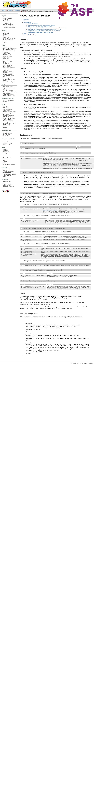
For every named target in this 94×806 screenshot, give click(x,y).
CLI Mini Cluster (7, 32)
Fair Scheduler (6, 110)
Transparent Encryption (8, 75)
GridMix (5, 161)
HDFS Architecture (7, 56)
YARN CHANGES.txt (8, 175)
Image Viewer (6, 58)
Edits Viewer (6, 57)
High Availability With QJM (9, 49)
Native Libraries (6, 33)
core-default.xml (7, 181)
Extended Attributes (7, 74)
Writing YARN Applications (9, 118)
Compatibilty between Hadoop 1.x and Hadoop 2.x (9, 91)
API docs (5, 170)
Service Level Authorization (9, 38)
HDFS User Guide (7, 47)
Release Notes (6, 169)
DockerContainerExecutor (9, 123)
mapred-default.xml (7, 184)
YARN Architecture (7, 107)
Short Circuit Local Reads (9, 67)
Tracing (4, 42)
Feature (26, 21)
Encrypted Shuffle (7, 93)
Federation (5, 52)
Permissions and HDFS (8, 60)
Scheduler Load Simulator (9, 164)
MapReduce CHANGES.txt (9, 174)
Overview (5, 16)
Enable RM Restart (32, 24)
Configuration (6, 151)
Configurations (27, 22)
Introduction (6, 132)
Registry (5, 127)
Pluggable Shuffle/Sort (8, 94)
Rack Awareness (7, 35)
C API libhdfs (6, 63)
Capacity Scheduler (7, 109)
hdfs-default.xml (6, 182)
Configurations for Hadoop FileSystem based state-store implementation (46, 28)
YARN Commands (7, 119)
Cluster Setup (6, 19)
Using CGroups (6, 124)
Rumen (4, 163)
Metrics (4, 176)
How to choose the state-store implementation (39, 26)
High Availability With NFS (9, 51)
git (23, 11)
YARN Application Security (9, 122)
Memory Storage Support (9, 82)
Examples (5, 150)
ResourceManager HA (8, 113)
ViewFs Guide (6, 53)
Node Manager (6, 134)
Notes (25, 33)
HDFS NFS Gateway (8, 71)
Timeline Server (6, 135)
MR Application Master (8, 100)
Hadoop (10, 10)
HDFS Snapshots (7, 54)
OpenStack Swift (7, 144)
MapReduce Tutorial (8, 86)
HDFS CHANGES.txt (8, 172)
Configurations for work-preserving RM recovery (40, 32)
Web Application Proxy (8, 115)
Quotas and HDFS (7, 61)
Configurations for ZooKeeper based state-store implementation (44, 29)
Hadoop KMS (6, 41)
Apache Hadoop (30, 11)
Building (5, 153)
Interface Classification (8, 26)
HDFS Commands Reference (10, 48)
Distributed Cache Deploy (9, 95)
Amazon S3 (5, 141)
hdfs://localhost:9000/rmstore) (50, 211)
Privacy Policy (90, 373)
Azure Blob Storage (7, 143)
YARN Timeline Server (8, 116)
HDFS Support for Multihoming (7, 77)
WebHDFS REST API (8, 65)
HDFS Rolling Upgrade (8, 72)
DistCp (4, 160)
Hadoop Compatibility (8, 24)
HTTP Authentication (8, 39)
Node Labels (6, 114)
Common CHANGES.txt (8, 171)
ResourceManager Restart (9, 111)
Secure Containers (7, 125)
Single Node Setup (7, 18)
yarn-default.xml (7, 185)
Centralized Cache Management (7, 69)
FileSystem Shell (7, 23)
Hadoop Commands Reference (7, 21)
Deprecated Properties (8, 186)
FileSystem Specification (9, 27)
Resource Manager (7, 133)
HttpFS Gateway (7, 66)
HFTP (4, 62)
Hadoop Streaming (7, 157)
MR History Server (7, 101)
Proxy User (5, 34)
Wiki (19, 11)
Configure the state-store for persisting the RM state (41, 25)
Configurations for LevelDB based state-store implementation (43, 30)
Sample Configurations (30, 35)
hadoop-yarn (17, 10)
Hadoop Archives (7, 159)
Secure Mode (6, 37)
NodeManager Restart (8, 120)
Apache (3, 10)
